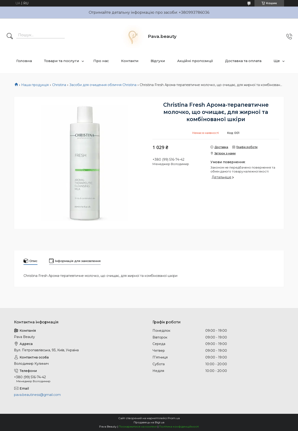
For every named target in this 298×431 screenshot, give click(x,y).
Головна (24, 61)
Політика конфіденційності (179, 426)
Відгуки (158, 61)
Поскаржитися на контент (138, 426)
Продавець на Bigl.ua (149, 422)
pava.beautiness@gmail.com (37, 395)
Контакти (130, 61)
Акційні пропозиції (195, 61)
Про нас (101, 61)
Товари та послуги (61, 61)
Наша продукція (35, 85)
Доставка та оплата (243, 61)
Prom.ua (174, 418)
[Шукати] (10, 36)
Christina (59, 85)
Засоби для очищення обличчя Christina (102, 85)
